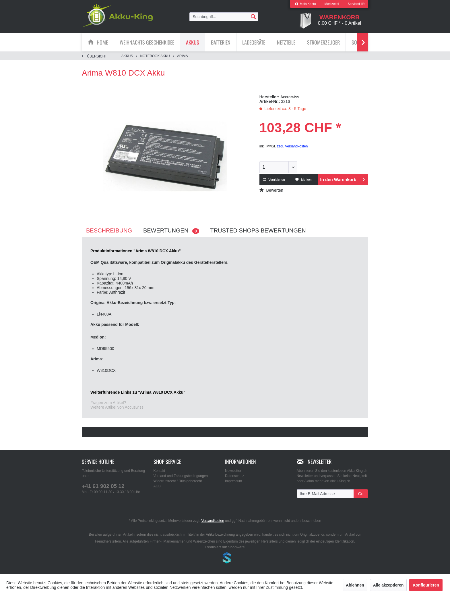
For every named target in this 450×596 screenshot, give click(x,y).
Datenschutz (234, 476)
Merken (303, 179)
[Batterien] (220, 42)
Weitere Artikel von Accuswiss (116, 407)
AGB (157, 486)
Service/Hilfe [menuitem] (356, 3)
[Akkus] (192, 42)
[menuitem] (305, 3)
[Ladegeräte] (253, 42)
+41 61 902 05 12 (103, 486)
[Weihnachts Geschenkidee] (147, 42)
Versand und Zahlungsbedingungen (181, 476)
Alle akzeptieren (388, 585)
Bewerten (271, 190)
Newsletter (233, 471)
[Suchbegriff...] (223, 16)
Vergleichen (274, 179)
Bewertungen (171, 230)
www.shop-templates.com (225, 558)
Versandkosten (212, 521)
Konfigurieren (426, 585)
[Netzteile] (286, 42)
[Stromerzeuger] (323, 42)
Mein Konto (305, 3)
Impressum (233, 481)
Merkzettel (332, 3)
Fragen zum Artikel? (108, 402)
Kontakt (159, 471)
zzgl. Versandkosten (292, 146)
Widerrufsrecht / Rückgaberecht (178, 481)
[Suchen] (253, 16)
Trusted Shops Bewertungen (258, 230)
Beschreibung (109, 230)
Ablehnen (355, 585)
